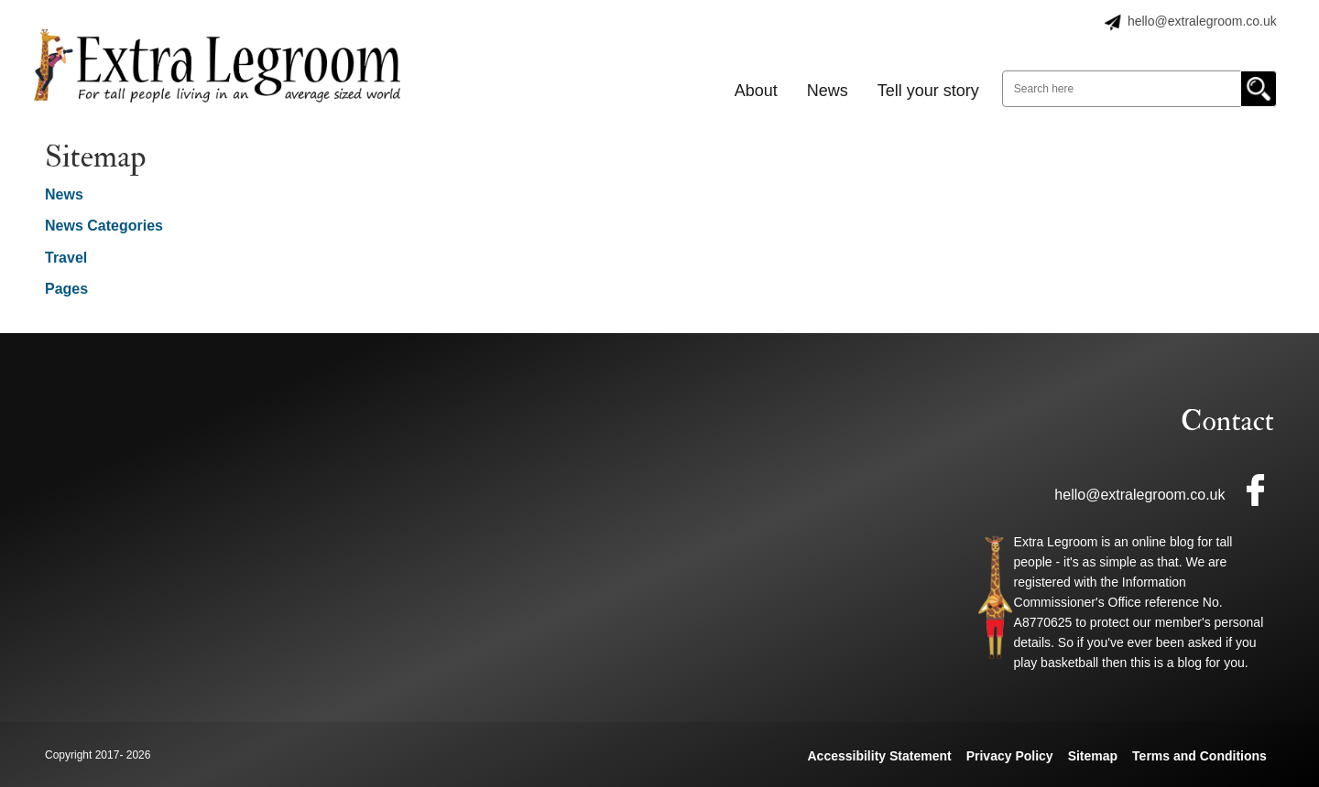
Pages (66, 288)
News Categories (104, 225)
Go (1258, 88)
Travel (66, 257)
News (64, 194)
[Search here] (1139, 88)
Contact (1227, 421)
